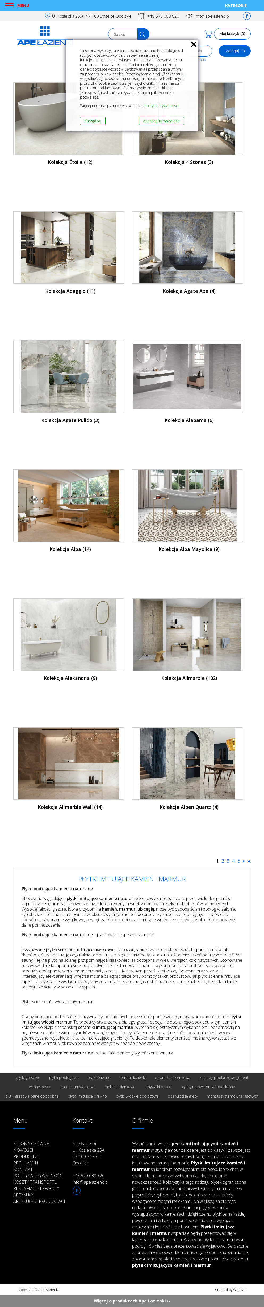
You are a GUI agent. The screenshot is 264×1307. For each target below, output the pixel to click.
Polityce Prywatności (161, 105)
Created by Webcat (230, 1289)
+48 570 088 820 (163, 16)
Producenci (26, 1156)
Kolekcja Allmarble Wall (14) (70, 807)
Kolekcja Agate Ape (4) (189, 291)
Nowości (23, 1150)
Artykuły (23, 1195)
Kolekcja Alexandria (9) (70, 678)
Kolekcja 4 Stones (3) (189, 162)
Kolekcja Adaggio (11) (70, 291)
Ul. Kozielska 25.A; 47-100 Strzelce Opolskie (92, 16)
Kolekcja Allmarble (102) (189, 678)
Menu (23, 5)
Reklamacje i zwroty (36, 1188)
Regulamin (25, 1163)
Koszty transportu (35, 1182)
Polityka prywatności (38, 1176)
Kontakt (23, 1169)
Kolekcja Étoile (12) (70, 162)
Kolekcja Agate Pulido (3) (70, 420)
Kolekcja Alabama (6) (189, 420)
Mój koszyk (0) (232, 33)
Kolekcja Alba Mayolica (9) (189, 549)
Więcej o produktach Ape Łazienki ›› (132, 1301)
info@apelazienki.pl (212, 16)
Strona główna (31, 1144)
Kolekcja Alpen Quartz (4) (189, 807)
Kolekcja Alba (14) (70, 549)
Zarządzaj (92, 120)
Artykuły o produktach (40, 1201)
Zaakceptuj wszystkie (161, 120)
